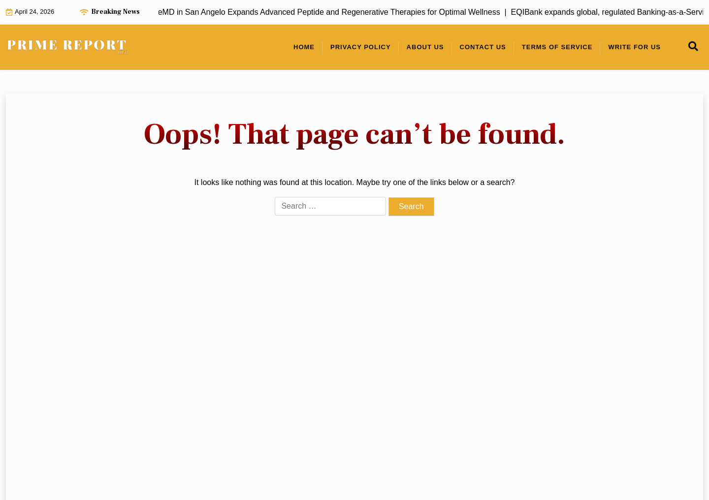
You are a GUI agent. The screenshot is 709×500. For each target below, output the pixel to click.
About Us (425, 47)
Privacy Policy (360, 47)
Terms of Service (557, 47)
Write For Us (634, 47)
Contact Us (483, 47)
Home (304, 47)
